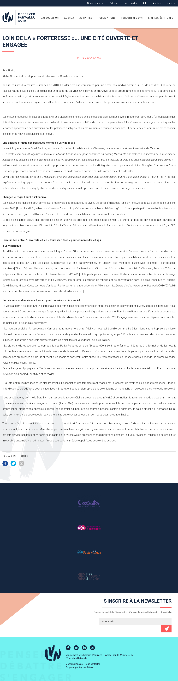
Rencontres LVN (132, 17)
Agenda (69, 17)
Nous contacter (95, 3)
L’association (50, 17)
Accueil (30, 17)
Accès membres (166, 3)
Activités (85, 17)
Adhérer (114, 3)
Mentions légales (74, 664)
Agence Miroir (86, 667)
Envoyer (166, 628)
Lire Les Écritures (160, 17)
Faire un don (130, 3)
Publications (107, 17)
